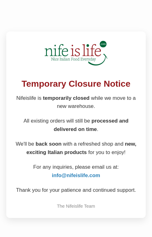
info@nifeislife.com (76, 175)
